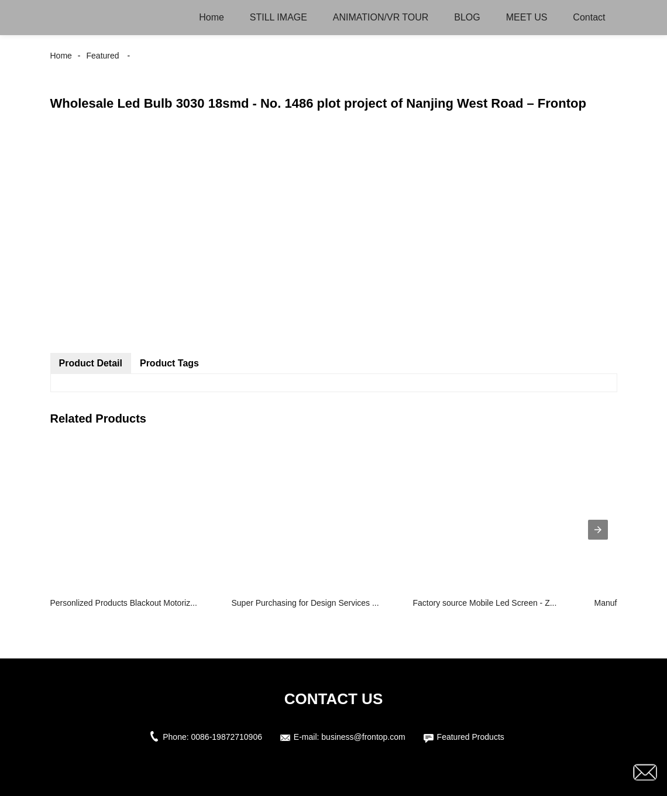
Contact (589, 17)
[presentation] (598, 530)
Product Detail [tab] (90, 363)
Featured (103, 55)
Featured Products (470, 737)
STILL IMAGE (278, 17)
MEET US (527, 17)
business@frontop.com (363, 737)
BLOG (467, 17)
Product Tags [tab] (169, 363)
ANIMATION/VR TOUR (381, 17)
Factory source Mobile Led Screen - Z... (485, 603)
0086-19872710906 (226, 737)
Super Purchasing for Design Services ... (305, 603)
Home (211, 17)
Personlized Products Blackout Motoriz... (123, 603)
